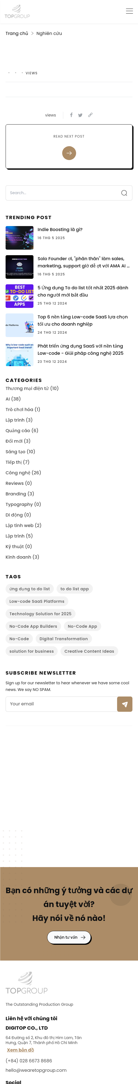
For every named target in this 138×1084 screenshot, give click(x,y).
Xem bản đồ (20, 1050)
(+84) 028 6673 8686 (29, 1061)
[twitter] (80, 115)
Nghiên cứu (49, 33)
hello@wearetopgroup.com (36, 1070)
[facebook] (71, 115)
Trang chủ (17, 33)
